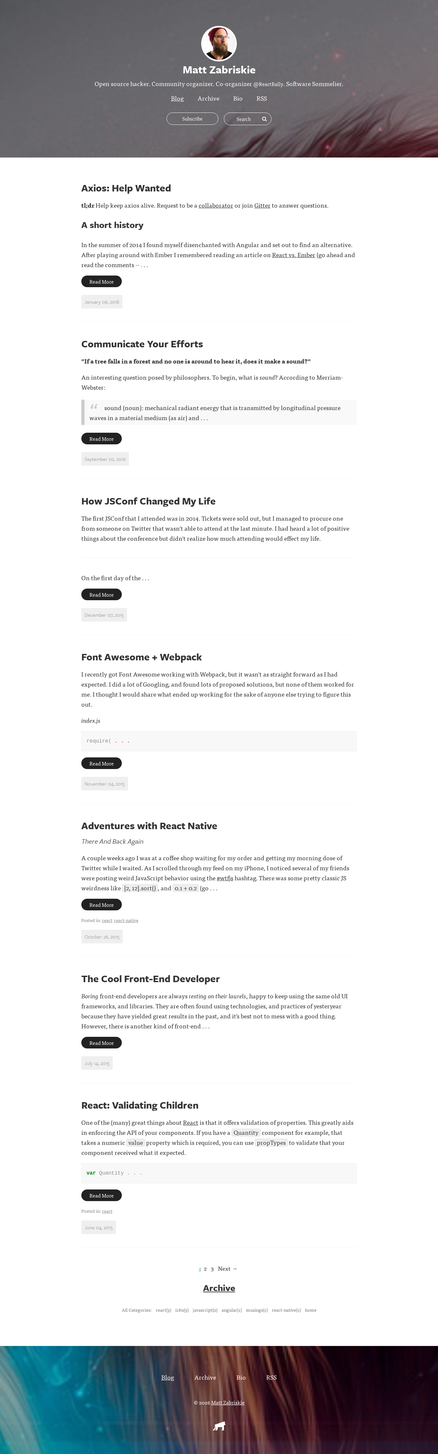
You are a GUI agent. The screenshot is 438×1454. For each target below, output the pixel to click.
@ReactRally (268, 84)
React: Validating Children (140, 1106)
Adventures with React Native (149, 827)
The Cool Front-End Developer (150, 980)
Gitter (262, 205)
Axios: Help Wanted (126, 188)
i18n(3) (182, 1312)
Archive (208, 98)
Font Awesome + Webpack (141, 657)
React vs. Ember (293, 254)
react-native (126, 921)
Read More (101, 281)
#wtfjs (225, 879)
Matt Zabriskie (228, 1404)
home (311, 1312)
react (107, 921)
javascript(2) (205, 1312)
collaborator (216, 205)
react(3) (163, 1312)
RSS (262, 98)
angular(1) (232, 1312)
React (190, 1123)
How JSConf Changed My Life (148, 501)
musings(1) (257, 1312)
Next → (227, 1270)
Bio (238, 98)
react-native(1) (286, 1312)
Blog (177, 98)
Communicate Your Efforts (142, 344)
